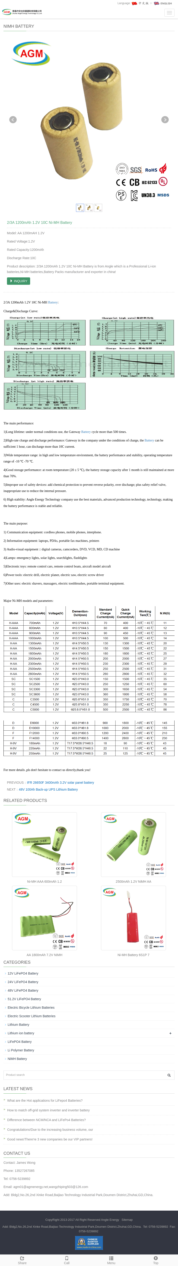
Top (156, 1260)
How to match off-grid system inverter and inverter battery (48, 1110)
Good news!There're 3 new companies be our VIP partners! (49, 1139)
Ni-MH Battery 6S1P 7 (133, 955)
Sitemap (127, 1219)
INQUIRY (18, 281)
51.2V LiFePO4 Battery (24, 999)
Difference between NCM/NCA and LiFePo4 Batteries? (46, 1120)
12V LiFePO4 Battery (23, 973)
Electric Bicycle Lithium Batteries (31, 1007)
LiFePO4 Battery (20, 1042)
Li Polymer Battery (21, 1050)
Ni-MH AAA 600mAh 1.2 (44, 881)
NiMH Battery (17, 1059)
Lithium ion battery (21, 1033)
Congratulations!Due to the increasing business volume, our (50, 1129)
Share (22, 1260)
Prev (13, 119)
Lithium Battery (18, 1024)
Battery (53, 302)
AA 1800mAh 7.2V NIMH (44, 955)
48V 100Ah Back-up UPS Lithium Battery (48, 789)
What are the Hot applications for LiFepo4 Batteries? (45, 1100)
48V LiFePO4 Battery (23, 990)
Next (165, 119)
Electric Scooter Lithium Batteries (31, 1016)
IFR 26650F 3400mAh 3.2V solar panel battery (60, 782)
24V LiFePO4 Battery (23, 982)
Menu (111, 1260)
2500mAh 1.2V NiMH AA (133, 881)
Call (66, 1260)
